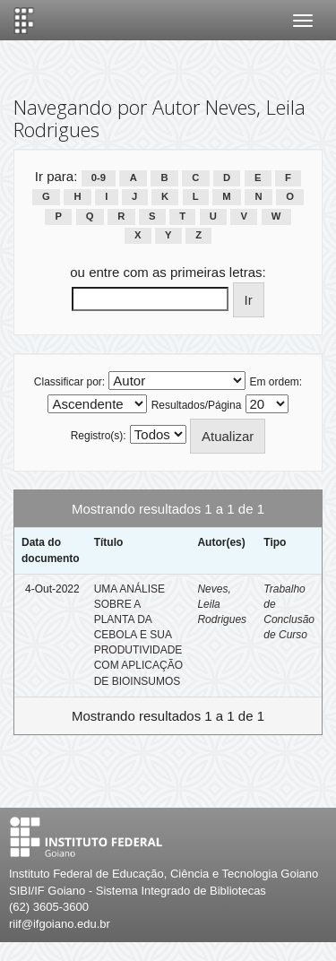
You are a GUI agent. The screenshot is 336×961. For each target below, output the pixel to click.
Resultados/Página (196, 405)
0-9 (98, 177)
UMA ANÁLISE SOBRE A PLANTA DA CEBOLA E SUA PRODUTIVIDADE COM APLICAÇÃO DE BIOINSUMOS (138, 635)
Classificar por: (69, 382)
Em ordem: (276, 382)
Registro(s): (98, 435)
